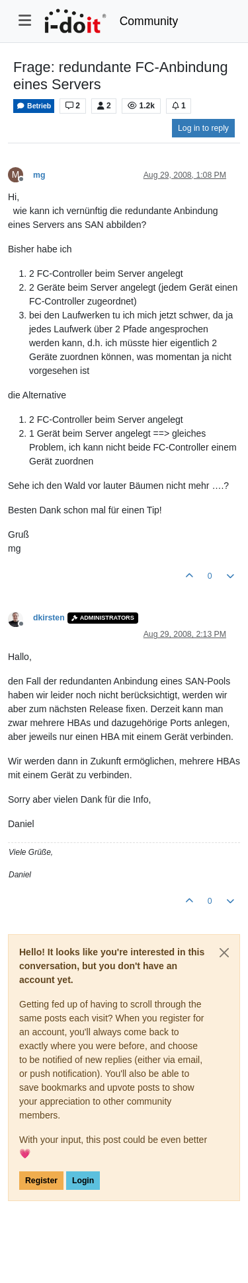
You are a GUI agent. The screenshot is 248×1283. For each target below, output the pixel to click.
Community (149, 21)
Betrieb (34, 106)
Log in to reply (203, 128)
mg (39, 175)
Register (41, 1180)
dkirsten (49, 617)
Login (83, 1180)
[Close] (224, 953)
